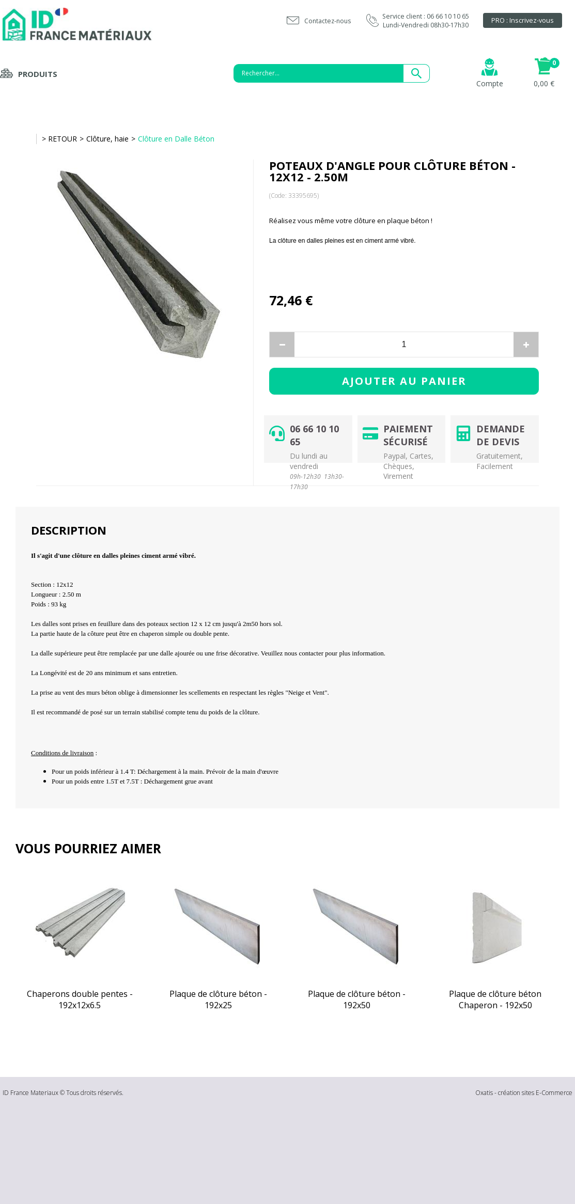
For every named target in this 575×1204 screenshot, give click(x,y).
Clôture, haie (107, 139)
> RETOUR (59, 139)
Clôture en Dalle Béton (176, 139)
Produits (37, 74)
